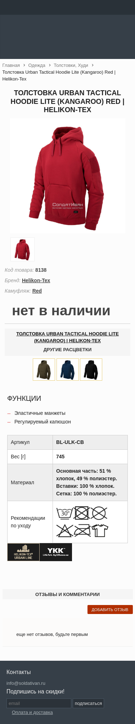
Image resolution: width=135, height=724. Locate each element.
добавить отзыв (110, 610)
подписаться (88, 703)
